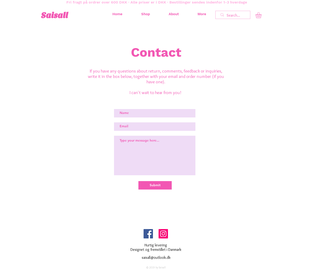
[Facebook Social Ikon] (148, 233)
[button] (262, 15)
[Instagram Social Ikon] (163, 233)
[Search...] (233, 15)
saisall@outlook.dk (156, 257)
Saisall (54, 15)
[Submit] (155, 185)
